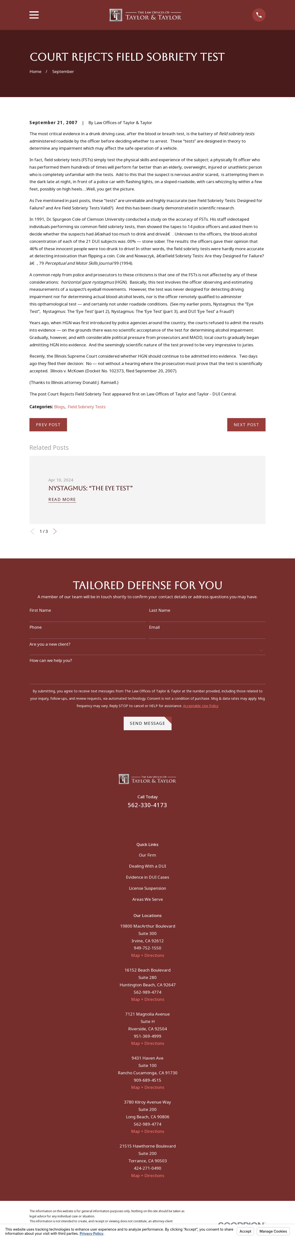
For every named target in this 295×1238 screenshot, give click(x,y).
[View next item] (55, 531)
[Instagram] (154, 822)
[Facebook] (141, 822)
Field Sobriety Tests (87, 406)
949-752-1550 (147, 948)
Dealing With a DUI (147, 866)
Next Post (246, 424)
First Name (40, 610)
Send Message (151, 721)
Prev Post (48, 424)
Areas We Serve (147, 899)
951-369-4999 (147, 1036)
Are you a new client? (49, 644)
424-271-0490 (147, 1168)
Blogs (59, 406)
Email (154, 627)
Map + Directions (147, 955)
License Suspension (147, 888)
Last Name (159, 610)
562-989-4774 (147, 992)
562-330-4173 (147, 805)
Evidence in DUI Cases (147, 877)
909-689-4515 (147, 1080)
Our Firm (147, 855)
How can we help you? (50, 660)
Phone (35, 627)
